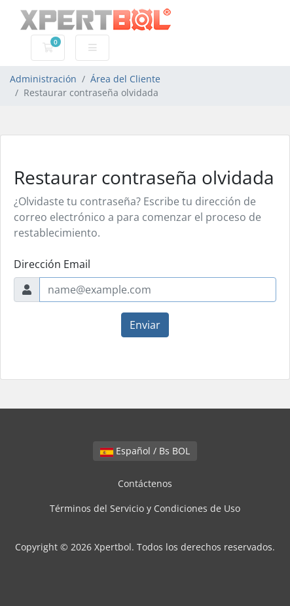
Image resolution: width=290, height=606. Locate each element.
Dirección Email (52, 264)
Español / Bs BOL (145, 451)
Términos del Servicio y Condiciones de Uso (145, 508)
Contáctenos (145, 483)
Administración (43, 79)
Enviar (145, 325)
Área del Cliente (125, 79)
